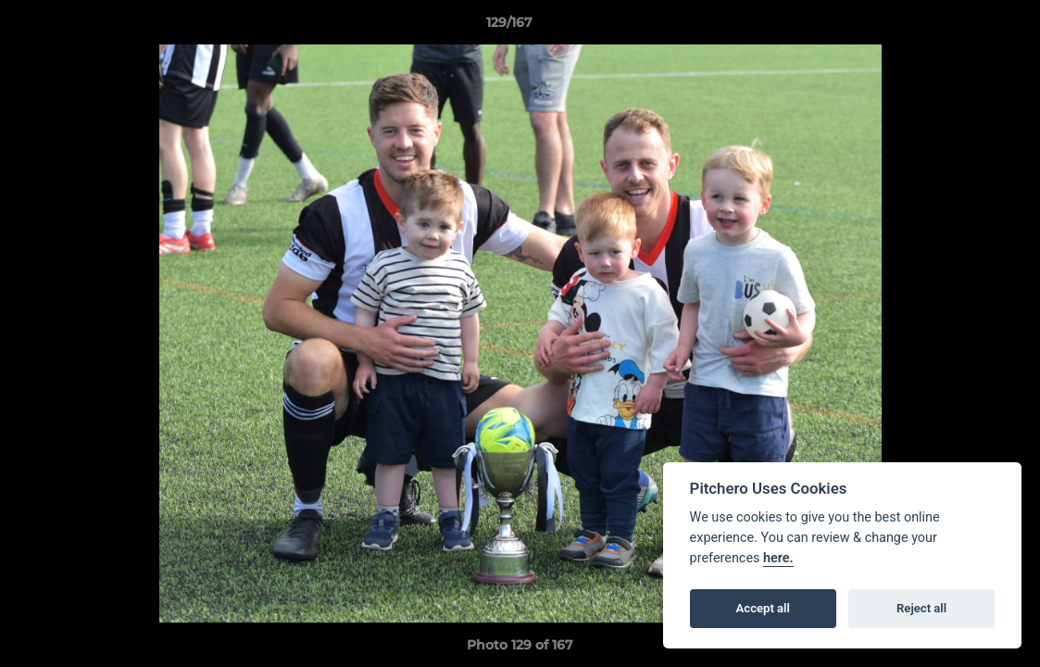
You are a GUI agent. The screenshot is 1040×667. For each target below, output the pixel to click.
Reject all (921, 608)
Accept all (763, 608)
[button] (962, 27)
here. (778, 558)
